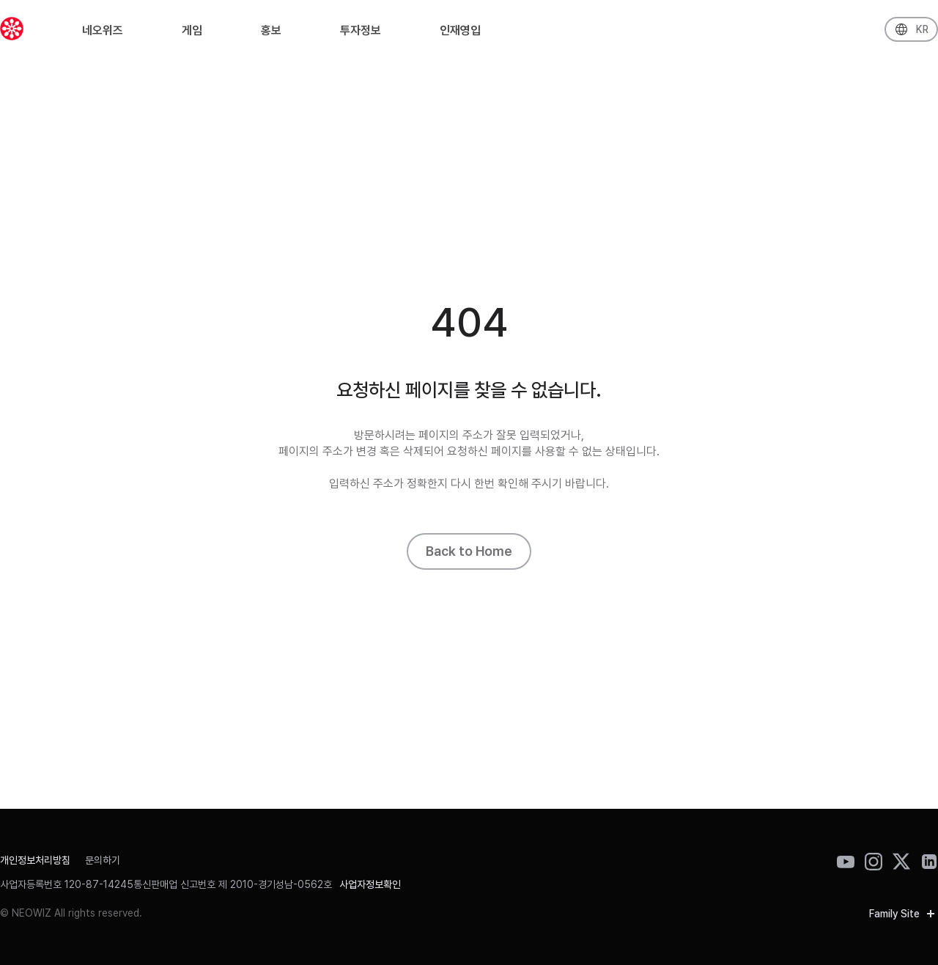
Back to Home (469, 551)
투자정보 (360, 34)
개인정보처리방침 (35, 860)
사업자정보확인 (370, 884)
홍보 (271, 34)
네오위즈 (102, 34)
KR (922, 33)
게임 (192, 34)
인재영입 (460, 34)
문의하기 (102, 860)
